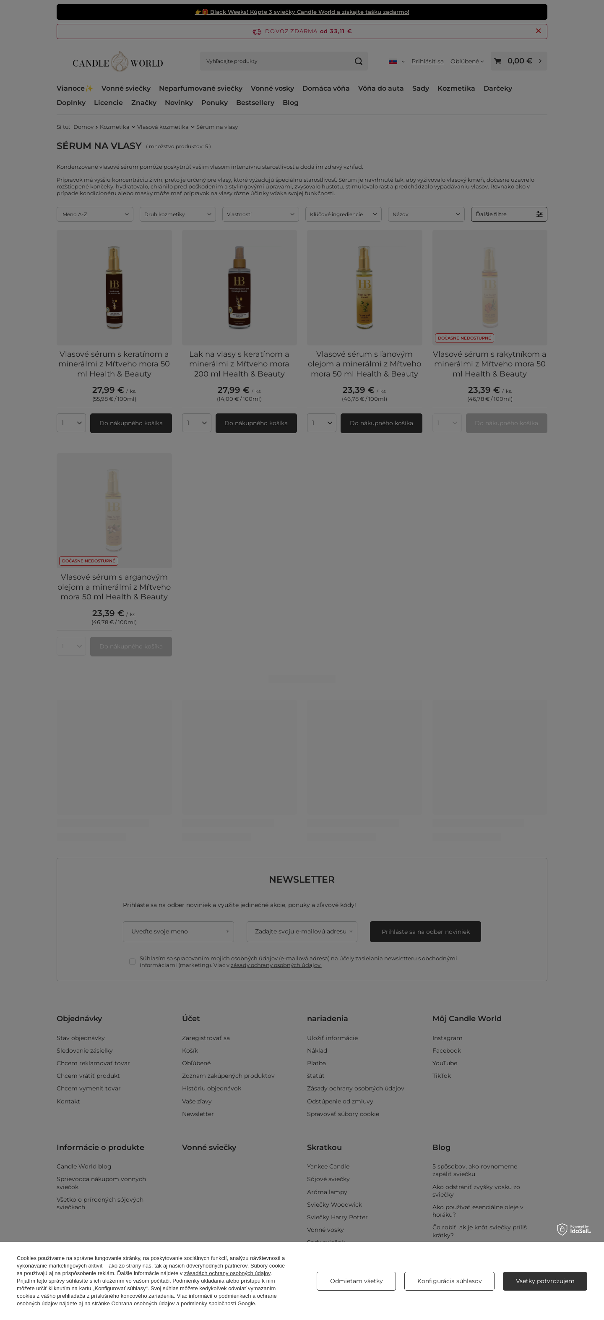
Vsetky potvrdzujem (545, 1281)
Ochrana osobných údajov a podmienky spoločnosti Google (183, 1303)
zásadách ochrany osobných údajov (227, 1273)
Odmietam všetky (356, 1281)
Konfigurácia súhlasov (449, 1281)
